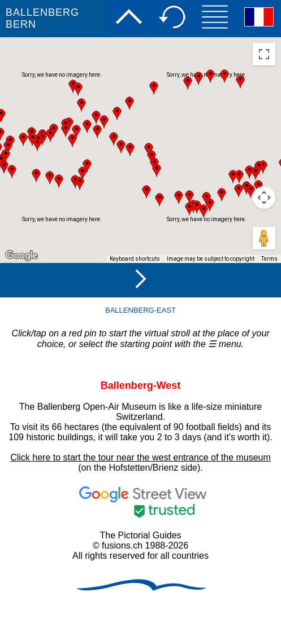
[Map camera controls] (264, 197)
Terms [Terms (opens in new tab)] (269, 259)
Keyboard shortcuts (135, 259)
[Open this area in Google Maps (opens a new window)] (21, 255)
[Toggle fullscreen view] (264, 54)
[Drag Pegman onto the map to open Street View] (264, 238)
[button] (240, 82)
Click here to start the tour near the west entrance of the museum (140, 457)
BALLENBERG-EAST (140, 310)
